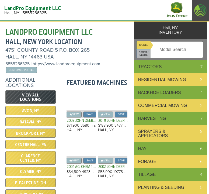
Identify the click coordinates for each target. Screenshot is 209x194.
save (89, 114)
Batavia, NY (30, 122)
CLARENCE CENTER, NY (30, 158)
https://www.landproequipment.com (66, 64)
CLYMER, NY (30, 171)
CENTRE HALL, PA (30, 145)
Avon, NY (30, 111)
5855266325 (17, 64)
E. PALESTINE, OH (30, 183)
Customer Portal (21, 70)
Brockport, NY (30, 133)
